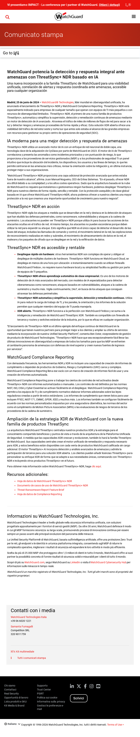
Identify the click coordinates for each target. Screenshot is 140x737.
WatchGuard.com (34, 562)
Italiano (12, 723)
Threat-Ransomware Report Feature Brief (40, 489)
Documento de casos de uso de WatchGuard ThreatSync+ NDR (52, 485)
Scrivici (78, 698)
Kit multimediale (24, 651)
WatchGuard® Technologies (57, 102)
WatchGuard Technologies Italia (29, 617)
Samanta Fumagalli (22, 626)
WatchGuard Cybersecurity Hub (109, 562)
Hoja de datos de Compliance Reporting (39, 494)
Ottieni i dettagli (109, 5)
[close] (128, 5)
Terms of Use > (115, 724)
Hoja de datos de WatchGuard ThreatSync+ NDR (44, 481)
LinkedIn (75, 562)
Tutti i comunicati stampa (31, 657)
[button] (134, 16)
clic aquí (96, 466)
